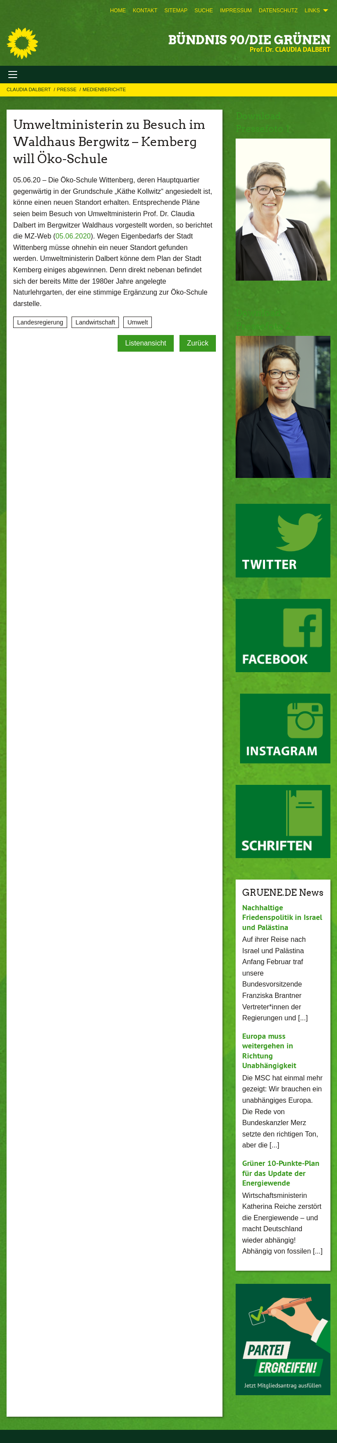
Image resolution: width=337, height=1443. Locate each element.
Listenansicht (145, 343)
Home (118, 10)
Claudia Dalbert (29, 89)
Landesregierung (40, 322)
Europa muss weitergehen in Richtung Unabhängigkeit (269, 1051)
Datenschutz (278, 10)
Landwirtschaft (95, 322)
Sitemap (175, 10)
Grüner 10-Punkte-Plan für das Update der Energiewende (280, 1173)
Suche (203, 10)
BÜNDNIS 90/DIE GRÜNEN (249, 39)
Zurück (197, 343)
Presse (67, 89)
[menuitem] (118, 10)
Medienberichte (103, 89)
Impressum (236, 10)
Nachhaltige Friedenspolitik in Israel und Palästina (282, 917)
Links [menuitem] (312, 10)
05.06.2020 (73, 236)
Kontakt (145, 10)
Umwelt (137, 322)
